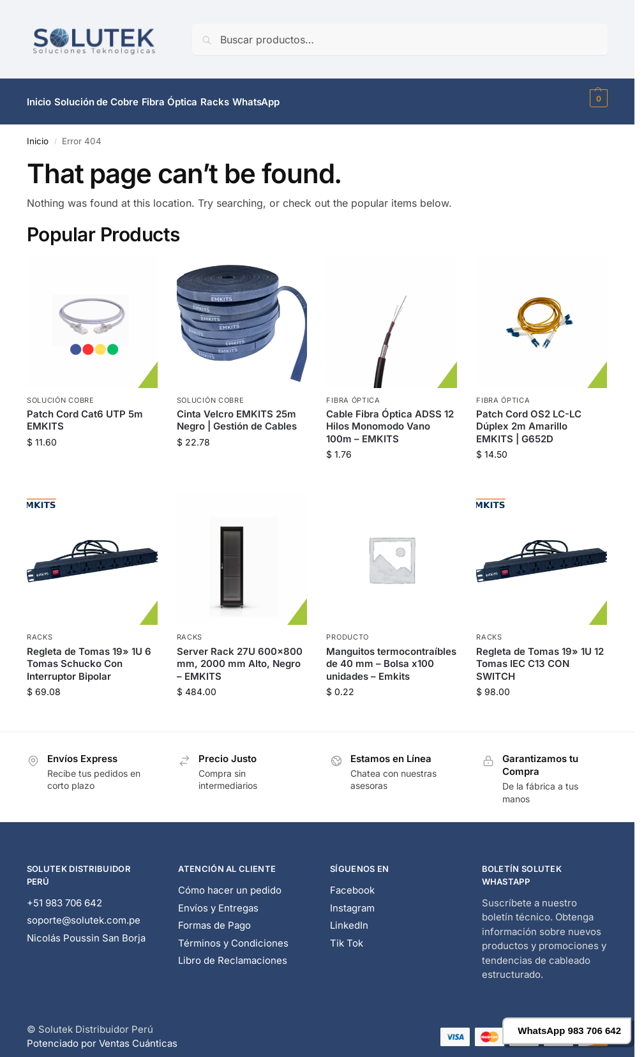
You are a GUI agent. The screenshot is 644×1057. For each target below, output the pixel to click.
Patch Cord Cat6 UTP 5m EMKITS (85, 413)
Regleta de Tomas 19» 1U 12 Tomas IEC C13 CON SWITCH (540, 656)
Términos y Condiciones (233, 936)
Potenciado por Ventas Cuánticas (102, 1036)
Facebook (352, 883)
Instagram (352, 901)
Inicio (38, 134)
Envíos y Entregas (218, 901)
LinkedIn (349, 918)
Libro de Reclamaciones (232, 953)
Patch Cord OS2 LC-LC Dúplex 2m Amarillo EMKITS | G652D (528, 419)
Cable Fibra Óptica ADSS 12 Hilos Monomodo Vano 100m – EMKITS (390, 419)
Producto (347, 630)
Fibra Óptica (353, 392)
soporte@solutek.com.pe (83, 913)
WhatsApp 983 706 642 (569, 1030)
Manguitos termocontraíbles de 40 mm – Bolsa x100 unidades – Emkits (391, 656)
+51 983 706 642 (64, 896)
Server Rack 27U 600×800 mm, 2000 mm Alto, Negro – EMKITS (240, 656)
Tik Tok (346, 936)
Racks (40, 630)
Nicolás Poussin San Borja (86, 931)
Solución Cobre (60, 392)
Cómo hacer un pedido (229, 883)
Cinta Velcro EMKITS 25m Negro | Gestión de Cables (237, 413)
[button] (597, 98)
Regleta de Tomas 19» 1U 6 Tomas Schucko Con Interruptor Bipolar (89, 656)
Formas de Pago (214, 918)
